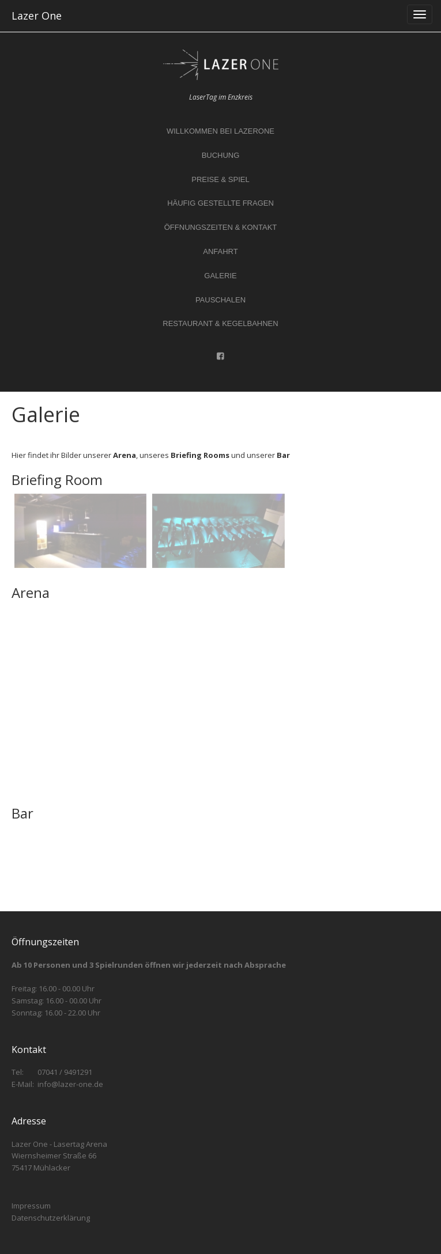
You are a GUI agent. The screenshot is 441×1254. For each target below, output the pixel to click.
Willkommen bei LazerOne (220, 131)
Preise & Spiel (220, 179)
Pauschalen (220, 299)
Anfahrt (220, 251)
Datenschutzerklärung (51, 1218)
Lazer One (37, 15)
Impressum (31, 1205)
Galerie (220, 275)
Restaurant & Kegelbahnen (220, 323)
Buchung (221, 155)
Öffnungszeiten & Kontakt (220, 227)
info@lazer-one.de (70, 1084)
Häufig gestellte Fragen (220, 203)
